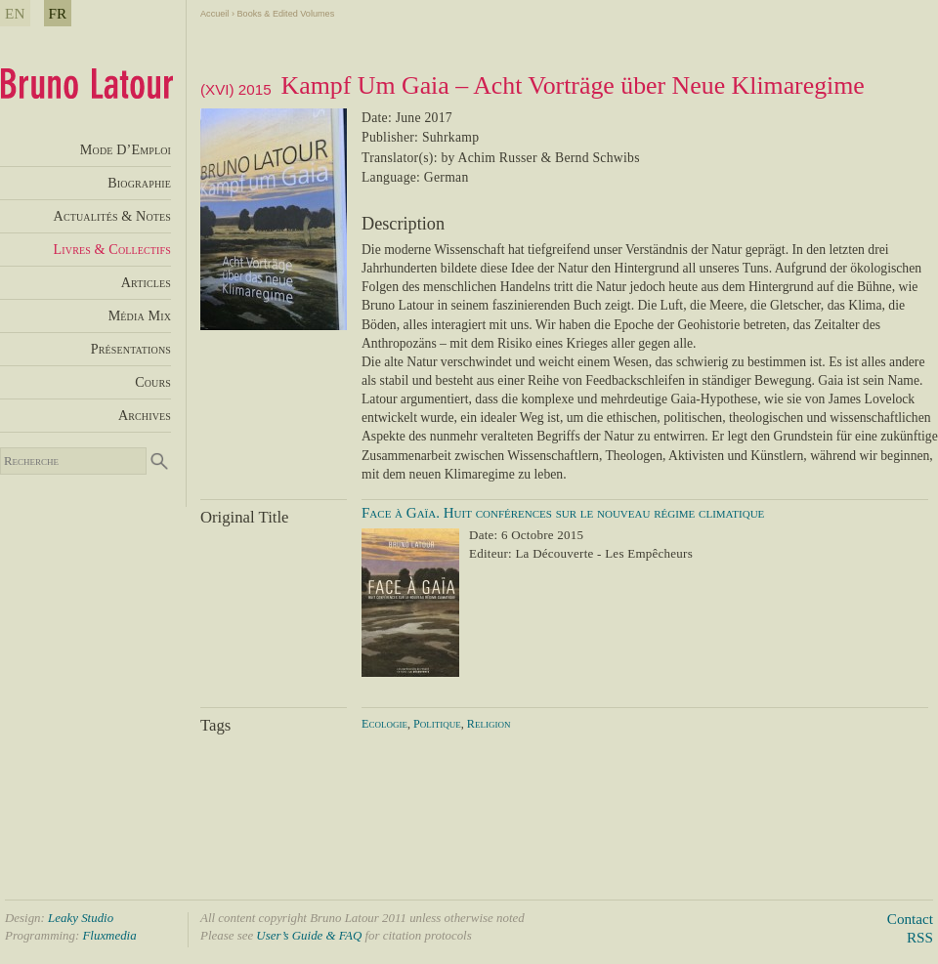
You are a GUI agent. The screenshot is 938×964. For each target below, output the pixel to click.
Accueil (214, 14)
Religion (489, 724)
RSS (920, 937)
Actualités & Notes (112, 216)
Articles (146, 282)
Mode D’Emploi (125, 149)
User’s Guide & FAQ (309, 935)
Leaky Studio (80, 917)
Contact (910, 918)
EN (15, 13)
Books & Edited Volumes (285, 14)
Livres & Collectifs (112, 249)
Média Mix (139, 315)
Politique (437, 724)
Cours (153, 382)
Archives (144, 415)
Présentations (131, 348)
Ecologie (384, 724)
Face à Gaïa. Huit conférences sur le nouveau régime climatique (563, 513)
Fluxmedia (109, 935)
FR (58, 13)
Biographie (139, 182)
